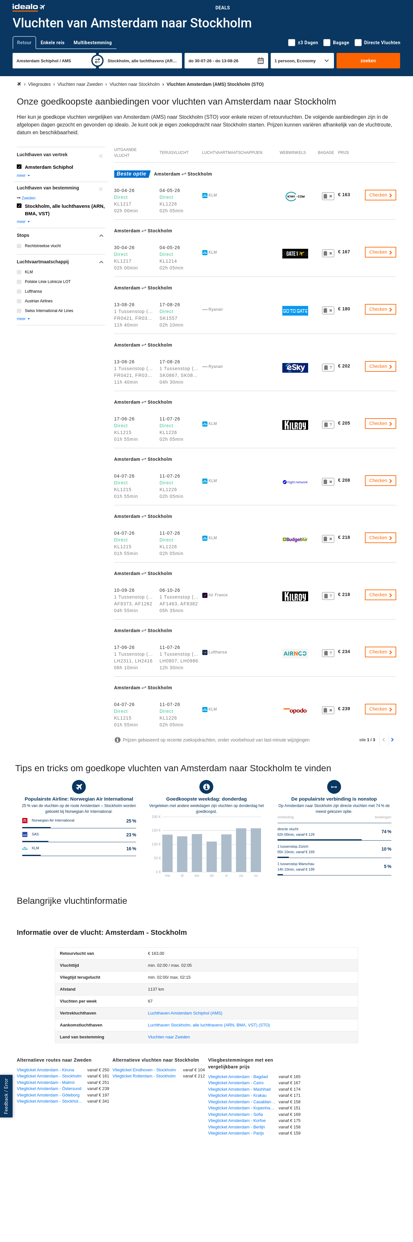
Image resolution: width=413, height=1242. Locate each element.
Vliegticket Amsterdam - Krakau (237, 1095)
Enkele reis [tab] (53, 42)
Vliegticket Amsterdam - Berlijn (236, 1127)
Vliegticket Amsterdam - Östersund (49, 1088)
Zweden (28, 198)
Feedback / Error (6, 1096)
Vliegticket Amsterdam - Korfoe (237, 1120)
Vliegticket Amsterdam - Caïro (236, 1082)
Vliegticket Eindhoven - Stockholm (144, 1069)
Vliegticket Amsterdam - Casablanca (242, 1101)
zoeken (368, 60)
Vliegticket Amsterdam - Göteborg (48, 1095)
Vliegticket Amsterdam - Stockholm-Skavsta (52, 1101)
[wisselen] (97, 61)
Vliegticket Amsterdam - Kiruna (45, 1069)
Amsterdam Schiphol (49, 167)
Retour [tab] (24, 42)
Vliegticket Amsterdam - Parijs (236, 1133)
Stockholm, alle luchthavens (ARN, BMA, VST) (65, 209)
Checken (381, 194)
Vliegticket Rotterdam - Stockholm (144, 1076)
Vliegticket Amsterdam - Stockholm (49, 1076)
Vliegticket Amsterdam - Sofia (235, 1114)
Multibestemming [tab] (93, 42)
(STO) (209, 1025)
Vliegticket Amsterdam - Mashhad (239, 1089)
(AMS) (185, 1013)
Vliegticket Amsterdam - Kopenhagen (242, 1108)
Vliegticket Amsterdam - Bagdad (238, 1076)
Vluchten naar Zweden (169, 1037)
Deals (223, 7)
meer (24, 175)
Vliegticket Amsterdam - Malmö (46, 1082)
